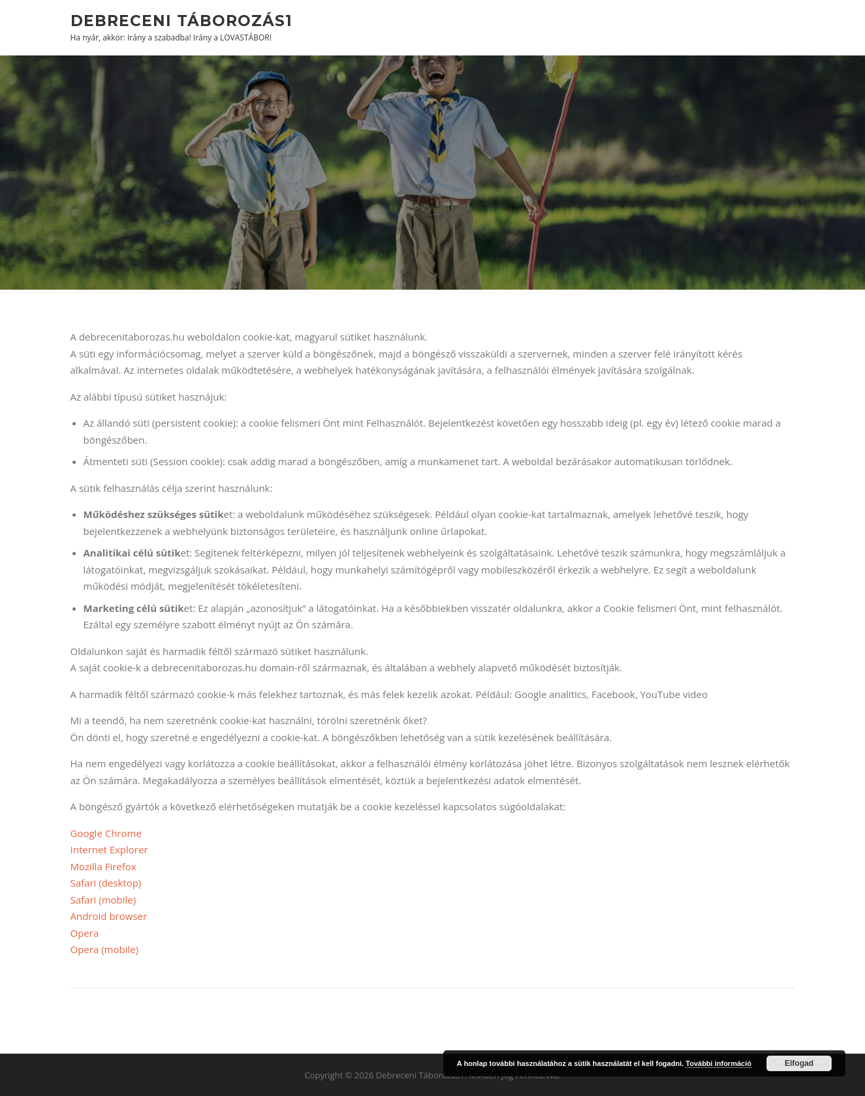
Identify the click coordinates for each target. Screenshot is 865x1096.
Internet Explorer (109, 849)
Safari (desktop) (106, 882)
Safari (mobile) (103, 899)
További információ (718, 1063)
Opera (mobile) (105, 949)
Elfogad (799, 1063)
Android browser (109, 915)
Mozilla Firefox (103, 866)
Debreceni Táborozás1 (181, 20)
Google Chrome (106, 833)
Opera (85, 932)
